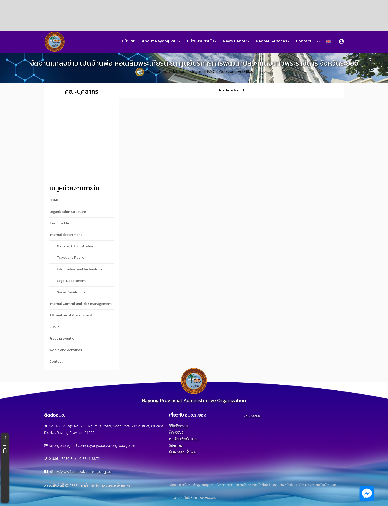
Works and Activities (236, 71)
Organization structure (67, 211)
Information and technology (79, 269)
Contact (56, 361)
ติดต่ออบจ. (176, 432)
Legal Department (71, 280)
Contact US (308, 41)
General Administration (75, 246)
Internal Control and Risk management (80, 303)
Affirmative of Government (70, 315)
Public (54, 327)
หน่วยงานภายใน (202, 41)
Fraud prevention (62, 338)
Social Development (73, 292)
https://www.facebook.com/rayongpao (80, 471)
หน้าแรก (129, 41)
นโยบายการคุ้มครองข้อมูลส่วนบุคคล (191, 485)
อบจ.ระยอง (252, 416)
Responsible (59, 223)
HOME (54, 200)
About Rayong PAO (161, 41)
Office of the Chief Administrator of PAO (179, 71)
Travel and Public (70, 257)
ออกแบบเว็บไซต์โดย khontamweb (194, 498)
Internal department (65, 234)
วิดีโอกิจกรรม (178, 426)
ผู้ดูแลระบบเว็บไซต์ (182, 452)
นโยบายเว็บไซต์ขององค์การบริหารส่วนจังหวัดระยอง (304, 485)
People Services (273, 41)
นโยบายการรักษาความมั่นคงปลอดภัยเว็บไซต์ (243, 485)
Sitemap (175, 445)
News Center (236, 41)
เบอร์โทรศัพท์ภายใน (183, 439)
